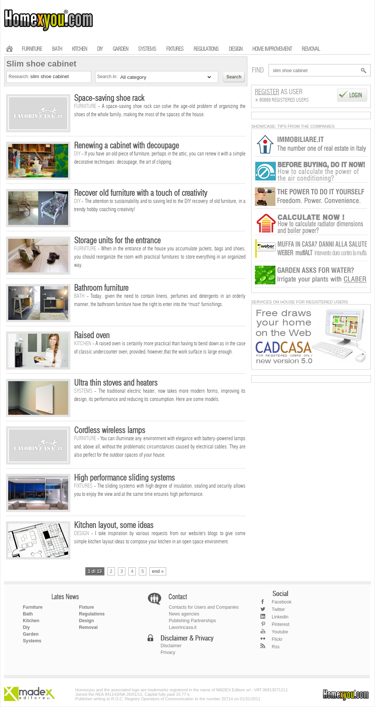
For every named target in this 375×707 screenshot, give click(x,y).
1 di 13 (95, 571)
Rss (276, 646)
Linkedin (280, 617)
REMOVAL (311, 49)
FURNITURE (32, 49)
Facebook (282, 602)
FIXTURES (174, 49)
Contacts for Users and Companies (204, 607)
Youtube (280, 632)
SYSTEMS (147, 49)
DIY (100, 49)
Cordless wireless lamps (109, 430)
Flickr (277, 639)
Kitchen (31, 620)
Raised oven (92, 335)
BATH (57, 49)
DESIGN (235, 49)
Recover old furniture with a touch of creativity (140, 193)
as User (278, 92)
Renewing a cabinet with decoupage (126, 146)
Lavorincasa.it (182, 627)
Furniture (33, 607)
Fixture (86, 607)
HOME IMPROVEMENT (272, 49)
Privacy (168, 652)
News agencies (184, 614)
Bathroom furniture (101, 288)
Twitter (278, 609)
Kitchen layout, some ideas (113, 525)
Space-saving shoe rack (109, 98)
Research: (19, 76)
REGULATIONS (206, 49)
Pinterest (280, 624)
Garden (31, 634)
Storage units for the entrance (117, 241)
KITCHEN (79, 49)
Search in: (108, 76)
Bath (28, 614)
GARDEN (120, 49)
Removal (88, 627)
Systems (32, 640)
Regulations (92, 614)
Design (86, 620)
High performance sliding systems (124, 478)
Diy (26, 627)
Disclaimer (171, 645)
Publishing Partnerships (192, 620)
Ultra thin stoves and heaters (116, 383)
